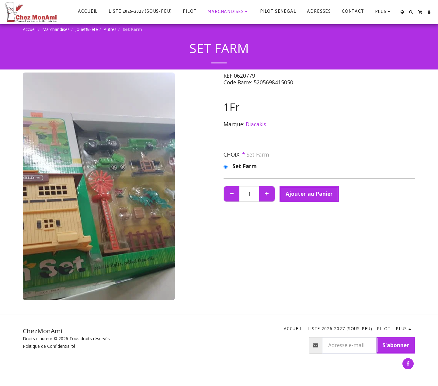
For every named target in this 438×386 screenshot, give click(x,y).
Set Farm (240, 166)
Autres (110, 29)
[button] (411, 12)
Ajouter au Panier (309, 193)
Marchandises (56, 29)
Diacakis (256, 124)
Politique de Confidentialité (49, 346)
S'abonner (395, 345)
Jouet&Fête (86, 29)
